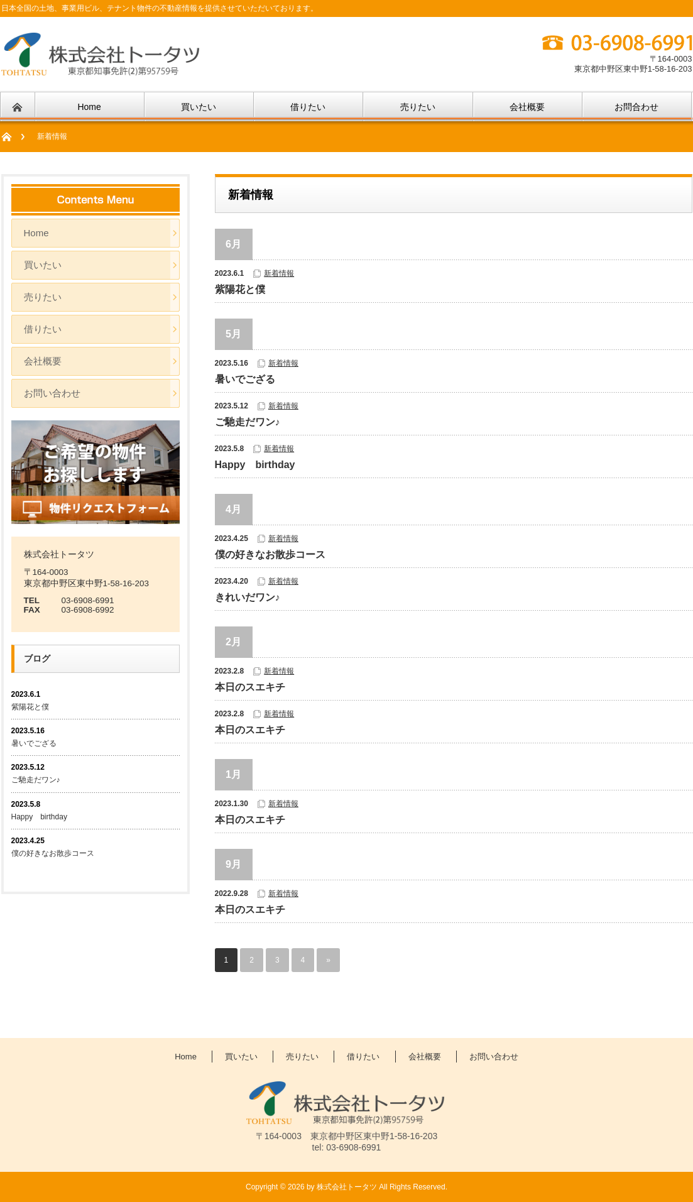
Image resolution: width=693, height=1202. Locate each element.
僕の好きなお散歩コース (270, 554)
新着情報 (279, 273)
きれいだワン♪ (247, 597)
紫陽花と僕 (240, 289)
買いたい (198, 107)
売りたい (417, 107)
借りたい (307, 107)
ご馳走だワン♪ (247, 422)
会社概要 (527, 107)
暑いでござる (245, 379)
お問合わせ (636, 107)
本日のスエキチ (250, 687)
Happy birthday (260, 464)
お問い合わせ (52, 393)
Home (89, 107)
